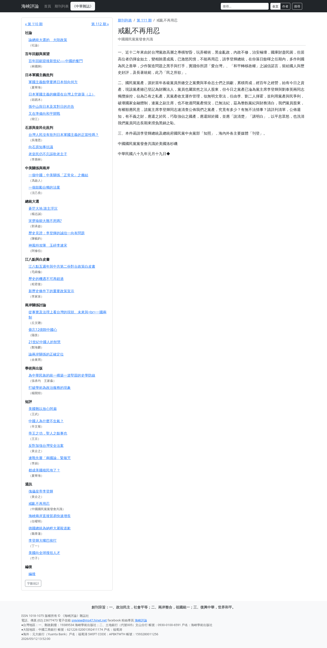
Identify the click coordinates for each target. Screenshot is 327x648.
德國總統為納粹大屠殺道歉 (50, 528)
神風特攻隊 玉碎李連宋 (48, 245)
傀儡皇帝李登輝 (41, 491)
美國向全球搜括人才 (44, 552)
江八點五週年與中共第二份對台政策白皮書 (62, 266)
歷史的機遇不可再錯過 (46, 278)
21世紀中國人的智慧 (45, 341)
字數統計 (33, 583)
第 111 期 (144, 20)
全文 (275, 6)
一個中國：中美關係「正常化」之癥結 (58, 175)
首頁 (47, 6)
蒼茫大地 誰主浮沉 (43, 208)
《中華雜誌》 (82, 6)
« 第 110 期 (34, 24)
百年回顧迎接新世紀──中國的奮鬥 (56, 60)
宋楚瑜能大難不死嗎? (45, 220)
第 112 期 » (100, 24)
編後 (32, 573)
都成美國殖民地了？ (44, 470)
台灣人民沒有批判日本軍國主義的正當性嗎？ (64, 134)
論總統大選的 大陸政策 (48, 39)
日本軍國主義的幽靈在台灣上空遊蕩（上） (62, 94)
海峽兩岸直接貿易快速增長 (50, 515)
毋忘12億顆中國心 (43, 329)
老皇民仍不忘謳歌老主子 (48, 154)
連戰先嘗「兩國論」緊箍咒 (50, 457)
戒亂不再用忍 (39, 503)
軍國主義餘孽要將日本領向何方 (53, 81)
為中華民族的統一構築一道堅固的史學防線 (62, 375)
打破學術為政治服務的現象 (50, 387)
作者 (285, 6)
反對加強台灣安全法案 (46, 445)
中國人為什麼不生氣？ (46, 421)
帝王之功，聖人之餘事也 (48, 433)
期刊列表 (62, 6)
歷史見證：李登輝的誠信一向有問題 (57, 233)
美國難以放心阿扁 (43, 408)
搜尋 (297, 6)
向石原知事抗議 (41, 146)
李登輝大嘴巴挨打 (43, 540)
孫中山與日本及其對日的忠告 (51, 106)
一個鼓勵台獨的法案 (44, 187)
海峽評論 (30, 6)
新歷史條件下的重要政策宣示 (51, 291)
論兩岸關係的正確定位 (46, 354)
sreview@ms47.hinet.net (89, 620)
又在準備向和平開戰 (44, 113)
